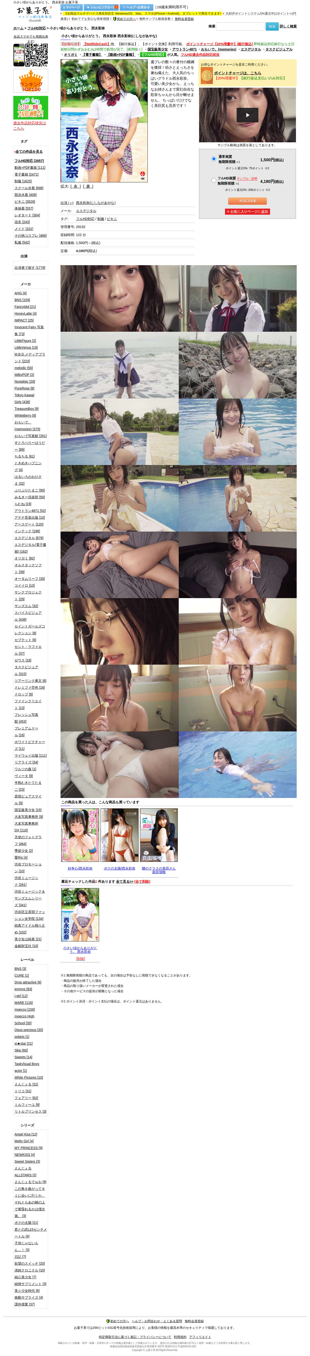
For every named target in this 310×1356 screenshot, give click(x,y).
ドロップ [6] (24, 694)
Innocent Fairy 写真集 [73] (29, 330)
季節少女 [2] (24, 851)
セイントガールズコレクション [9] (30, 629)
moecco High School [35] (24, 1019)
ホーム (18, 28)
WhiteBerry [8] (25, 415)
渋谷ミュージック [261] (26, 881)
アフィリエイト (200, 1337)
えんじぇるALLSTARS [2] (25, 1171)
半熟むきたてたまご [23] (28, 786)
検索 (212, 26)
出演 (67, 203)
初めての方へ (124, 19)
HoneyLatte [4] (26, 313)
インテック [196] (27, 531)
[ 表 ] (75, 186)
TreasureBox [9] (27, 409)
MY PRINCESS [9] (29, 1148)
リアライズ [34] (26, 762)
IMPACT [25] (24, 320)
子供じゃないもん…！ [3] (26, 1246)
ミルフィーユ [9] (27, 1105)
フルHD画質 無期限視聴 (237, 180)
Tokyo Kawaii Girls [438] (24, 398)
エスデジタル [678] (29, 538)
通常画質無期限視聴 (229, 159)
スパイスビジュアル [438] (28, 616)
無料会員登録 (184, 19)
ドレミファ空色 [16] (30, 687)
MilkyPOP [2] (24, 375)
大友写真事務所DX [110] (26, 827)
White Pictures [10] (29, 1077)
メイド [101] (24, 229)
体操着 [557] (24, 208)
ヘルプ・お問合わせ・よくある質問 (157, 1321)
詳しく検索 (288, 26)
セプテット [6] (25, 640)
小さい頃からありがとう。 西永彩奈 (80, 950)
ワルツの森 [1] (25, 769)
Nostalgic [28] (25, 381)
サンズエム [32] (26, 606)
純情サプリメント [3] (30, 1284)
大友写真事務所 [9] (29, 817)
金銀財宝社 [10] (26, 946)
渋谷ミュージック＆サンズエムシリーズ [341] (30, 898)
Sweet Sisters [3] (27, 1161)
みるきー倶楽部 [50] (30, 497)
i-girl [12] (21, 996)
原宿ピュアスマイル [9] (28, 799)
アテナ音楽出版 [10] (30, 517)
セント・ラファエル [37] (28, 650)
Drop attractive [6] (28, 982)
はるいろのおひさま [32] (28, 480)
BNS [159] (22, 300)
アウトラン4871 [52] (30, 511)
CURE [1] (22, 975)
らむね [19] (23, 504)
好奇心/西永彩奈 (80, 868)
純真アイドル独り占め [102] (30, 929)
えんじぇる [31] (26, 1084)
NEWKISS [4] (25, 1155)
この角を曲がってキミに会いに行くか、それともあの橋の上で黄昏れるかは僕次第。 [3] (30, 1202)
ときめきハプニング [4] (28, 466)
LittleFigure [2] (25, 341)
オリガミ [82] (25, 558)
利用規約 (180, 1337)
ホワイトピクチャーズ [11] (30, 745)
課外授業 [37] (25, 1304)
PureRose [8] (24, 388)
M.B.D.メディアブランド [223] (30, 357)
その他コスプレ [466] (31, 235)
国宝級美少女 (157, 49)
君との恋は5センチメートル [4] (31, 1233)
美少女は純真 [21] (28, 939)
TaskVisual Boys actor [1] (27, 1067)
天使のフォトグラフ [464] (28, 840)
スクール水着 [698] (29, 188)
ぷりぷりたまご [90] (30, 490)
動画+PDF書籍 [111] (30, 168)
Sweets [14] (23, 1057)
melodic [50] (24, 368)
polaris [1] (22, 1037)
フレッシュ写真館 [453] (26, 718)
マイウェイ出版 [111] (31, 755)
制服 (100, 219)
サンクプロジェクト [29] (28, 595)
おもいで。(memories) (218, 49)
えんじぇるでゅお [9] (30, 1182)
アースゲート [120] (29, 524)
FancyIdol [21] (25, 307)
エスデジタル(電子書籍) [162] (30, 548)
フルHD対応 (36, 28)
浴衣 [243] (22, 222)
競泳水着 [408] (26, 195)
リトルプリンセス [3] (30, 1111)
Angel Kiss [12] (26, 1134)
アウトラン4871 (184, 49)
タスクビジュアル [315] (26, 670)
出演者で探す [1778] (30, 268)
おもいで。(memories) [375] (27, 425)
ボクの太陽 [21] (26, 1223)
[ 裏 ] (88, 186)
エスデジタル (251, 49)
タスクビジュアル (279, 49)
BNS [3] (20, 969)
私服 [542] (22, 242)
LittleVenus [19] (26, 347)
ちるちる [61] (25, 456)
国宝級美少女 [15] (28, 810)
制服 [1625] (23, 181)
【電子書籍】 (92, 55)
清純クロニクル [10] (30, 1270)
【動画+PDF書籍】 (121, 55)
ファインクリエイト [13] (28, 704)
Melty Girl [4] (24, 1141)
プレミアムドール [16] (26, 731)
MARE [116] (24, 1003)
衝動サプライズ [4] (29, 1297)
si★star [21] (24, 1043)
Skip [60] (21, 1050)
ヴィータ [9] (24, 776)
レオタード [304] (27, 215)
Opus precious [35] (29, 1030)
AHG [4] (21, 293)
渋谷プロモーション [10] (28, 867)
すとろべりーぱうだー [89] (30, 446)
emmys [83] (23, 989)
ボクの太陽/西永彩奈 (119, 868)
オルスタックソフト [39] (28, 568)
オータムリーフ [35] (30, 579)
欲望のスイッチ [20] (30, 1263)
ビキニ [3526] (25, 201)
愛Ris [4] (21, 857)
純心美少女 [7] (25, 1277)
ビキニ (112, 219)
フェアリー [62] (26, 1098)
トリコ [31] (23, 1091)
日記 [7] (20, 1257)
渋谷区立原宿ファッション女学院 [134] (30, 915)
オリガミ (71, 55)
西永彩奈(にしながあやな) (96, 203)
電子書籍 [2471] (27, 174)
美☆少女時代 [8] (27, 1291)
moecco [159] (25, 1009)
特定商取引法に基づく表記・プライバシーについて (135, 1337)
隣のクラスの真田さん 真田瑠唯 (159, 870)
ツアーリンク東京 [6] (30, 681)
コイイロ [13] (25, 585)
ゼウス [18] (23, 660)
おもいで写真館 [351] (31, 436)
